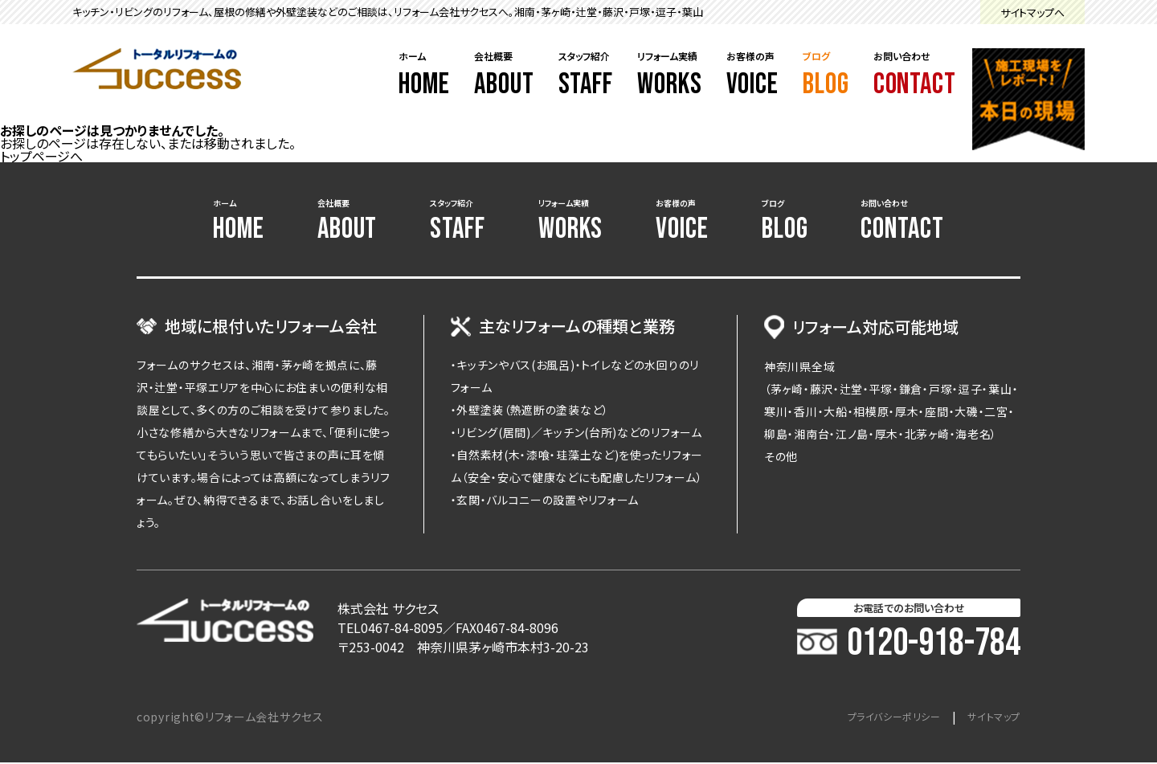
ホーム (424, 75)
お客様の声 (752, 75)
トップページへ (41, 155)
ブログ (826, 75)
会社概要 (504, 75)
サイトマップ (989, 718)
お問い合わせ (914, 75)
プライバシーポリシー (877, 718)
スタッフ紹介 (586, 75)
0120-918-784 (908, 645)
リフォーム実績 (669, 75)
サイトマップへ (1032, 12)
